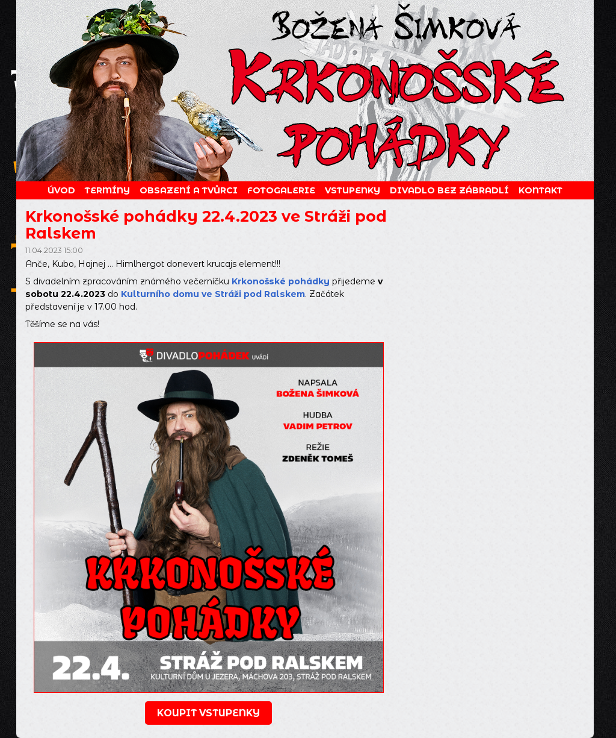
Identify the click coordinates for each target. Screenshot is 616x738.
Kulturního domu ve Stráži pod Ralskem (213, 294)
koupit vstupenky (208, 713)
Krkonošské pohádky (281, 281)
